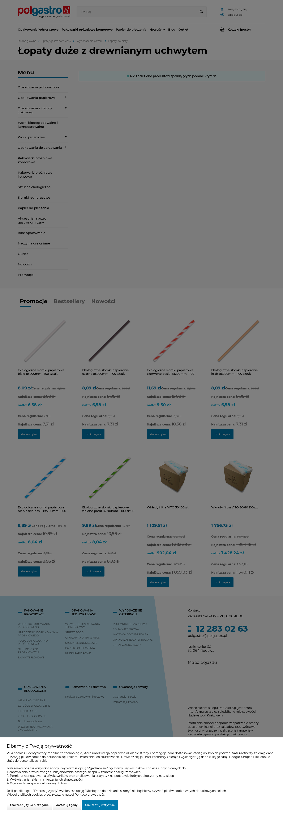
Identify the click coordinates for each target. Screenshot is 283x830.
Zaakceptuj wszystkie (100, 805)
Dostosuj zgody (66, 805)
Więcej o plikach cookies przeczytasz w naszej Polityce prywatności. (56, 794)
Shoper (246, 757)
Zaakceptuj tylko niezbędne (29, 805)
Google (234, 757)
